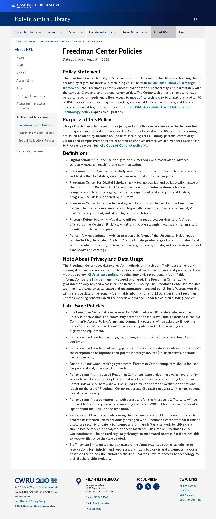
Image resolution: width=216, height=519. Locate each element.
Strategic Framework (30, 96)
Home (18, 41)
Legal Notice (22, 501)
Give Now (185, 490)
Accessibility (24, 80)
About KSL (165, 32)
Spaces (77, 32)
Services (56, 32)
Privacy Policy (38, 501)
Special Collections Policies (36, 140)
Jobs (19, 88)
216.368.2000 (22, 496)
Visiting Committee (29, 151)
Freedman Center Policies (35, 125)
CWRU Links (189, 479)
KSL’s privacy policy (102, 275)
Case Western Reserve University (41, 487)
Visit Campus (187, 495)
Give (182, 32)
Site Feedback (93, 508)
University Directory (190, 499)
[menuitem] (28, 32)
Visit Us (21, 73)
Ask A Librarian (101, 503)
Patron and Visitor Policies (36, 133)
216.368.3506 (100, 497)
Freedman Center (104, 32)
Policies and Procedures (54, 41)
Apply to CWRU (188, 485)
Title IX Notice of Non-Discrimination (35, 505)
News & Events (137, 32)
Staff (19, 65)
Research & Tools (29, 32)
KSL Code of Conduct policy (120, 145)
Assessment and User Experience (30, 106)
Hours (20, 57)
